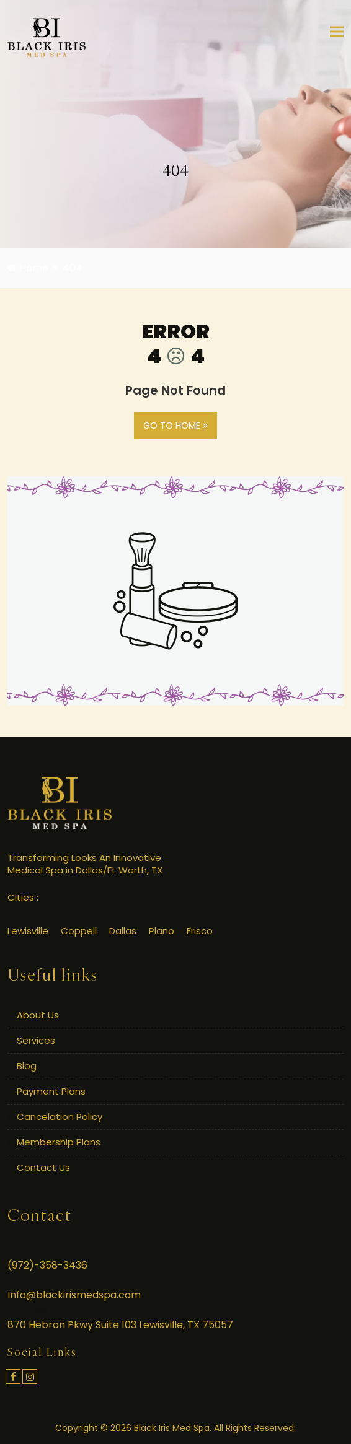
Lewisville (27, 930)
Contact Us (43, 1167)
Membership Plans (58, 1142)
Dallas (122, 930)
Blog (27, 1065)
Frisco (200, 930)
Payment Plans (51, 1091)
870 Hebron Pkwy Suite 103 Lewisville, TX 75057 (120, 1325)
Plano (161, 930)
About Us (38, 1015)
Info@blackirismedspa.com (74, 1295)
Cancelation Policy (59, 1116)
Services (36, 1040)
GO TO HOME (175, 425)
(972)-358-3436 (47, 1265)
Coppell (79, 930)
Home (27, 268)
